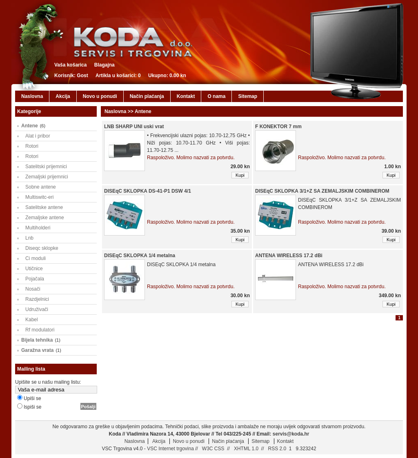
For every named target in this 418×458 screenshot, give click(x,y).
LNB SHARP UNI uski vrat (134, 126)
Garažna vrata (37, 350)
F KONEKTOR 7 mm (278, 126)
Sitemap (247, 96)
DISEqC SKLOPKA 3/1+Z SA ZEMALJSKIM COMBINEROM (322, 191)
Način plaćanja (147, 96)
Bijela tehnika (37, 340)
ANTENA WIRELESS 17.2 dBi (288, 255)
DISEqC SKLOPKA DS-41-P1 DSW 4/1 (147, 191)
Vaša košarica (70, 65)
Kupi (240, 175)
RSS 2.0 (276, 448)
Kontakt (186, 96)
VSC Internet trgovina (170, 448)
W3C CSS (213, 448)
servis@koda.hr (291, 434)
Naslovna (32, 96)
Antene (29, 126)
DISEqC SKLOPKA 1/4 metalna (139, 255)
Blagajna (104, 65)
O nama (216, 96)
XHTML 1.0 (246, 448)
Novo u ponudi (100, 96)
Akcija (63, 96)
